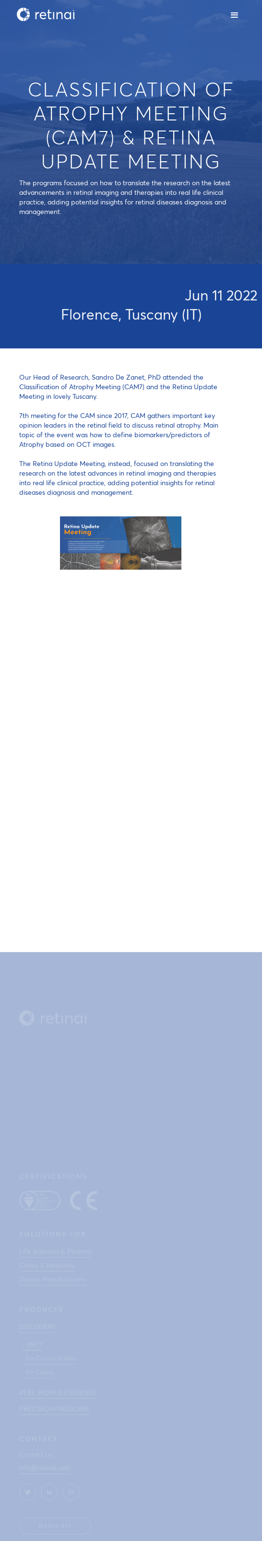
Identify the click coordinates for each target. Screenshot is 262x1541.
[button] (235, 14)
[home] (43, 14)
